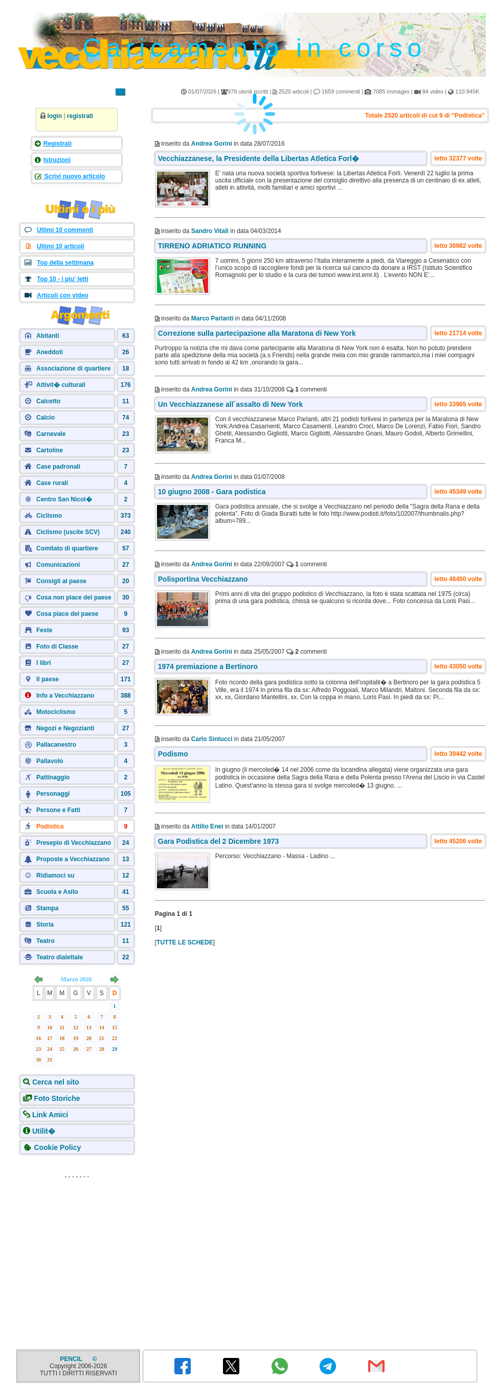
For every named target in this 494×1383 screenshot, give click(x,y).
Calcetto (48, 401)
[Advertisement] (76, 1247)
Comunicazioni (58, 564)
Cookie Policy (57, 1147)
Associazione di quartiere (73, 368)
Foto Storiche (57, 1098)
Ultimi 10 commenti (65, 230)
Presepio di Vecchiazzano (73, 842)
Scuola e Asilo (57, 891)
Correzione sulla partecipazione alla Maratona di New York (257, 333)
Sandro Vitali (210, 231)
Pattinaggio (53, 777)
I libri (43, 662)
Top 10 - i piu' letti (62, 279)
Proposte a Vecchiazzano (72, 859)
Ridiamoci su (55, 875)
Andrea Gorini (211, 389)
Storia (45, 924)
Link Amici (50, 1115)
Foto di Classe (57, 646)
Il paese (47, 679)
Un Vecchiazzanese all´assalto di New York (230, 404)
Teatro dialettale (59, 957)
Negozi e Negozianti (65, 728)
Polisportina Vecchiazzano (203, 579)
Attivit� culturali (60, 384)
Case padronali (58, 466)
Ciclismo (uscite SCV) (68, 532)
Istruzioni (57, 160)
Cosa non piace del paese (73, 597)
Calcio (45, 417)
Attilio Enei (207, 826)
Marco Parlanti (212, 318)
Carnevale (50, 433)
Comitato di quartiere (67, 548)
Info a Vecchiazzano (65, 695)
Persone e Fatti (58, 810)
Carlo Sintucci (212, 739)
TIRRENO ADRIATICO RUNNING (212, 246)
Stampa (47, 908)
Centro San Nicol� (64, 499)
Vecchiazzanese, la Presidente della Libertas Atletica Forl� (258, 158)
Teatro (45, 940)
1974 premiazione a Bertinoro (208, 666)
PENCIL (72, 1359)
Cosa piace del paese (67, 613)
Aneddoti (49, 352)
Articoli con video (62, 295)
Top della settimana (65, 262)
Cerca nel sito (55, 1082)
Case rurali (52, 483)
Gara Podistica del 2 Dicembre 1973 (218, 841)
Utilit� (43, 1131)
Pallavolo (49, 761)
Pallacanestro (56, 744)
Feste (44, 630)
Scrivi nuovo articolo (73, 176)
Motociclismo (56, 712)
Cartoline (49, 450)
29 (114, 1049)
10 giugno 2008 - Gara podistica (212, 492)
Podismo (173, 754)
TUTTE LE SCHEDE (184, 942)
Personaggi (53, 793)
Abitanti (47, 335)
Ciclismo (49, 515)
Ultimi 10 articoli (60, 246)
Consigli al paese (61, 581)
